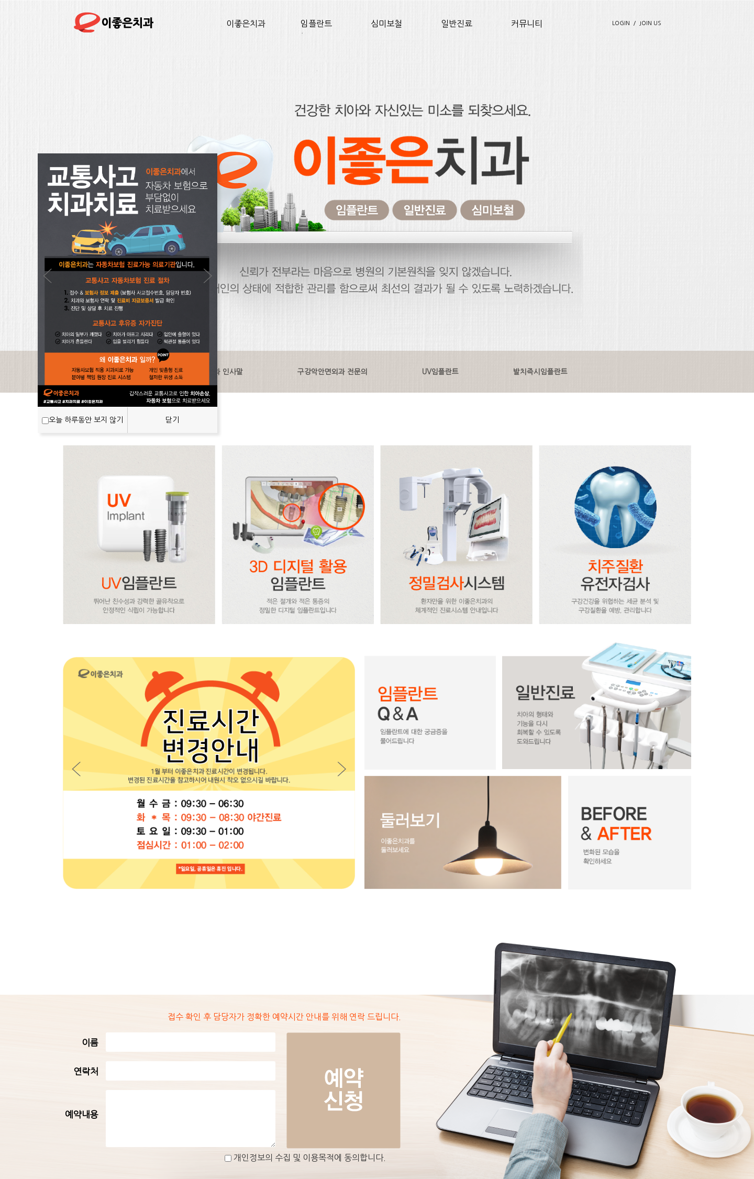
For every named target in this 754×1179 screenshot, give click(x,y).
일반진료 (456, 23)
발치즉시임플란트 (540, 371)
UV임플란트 (440, 371)
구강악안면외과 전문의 (332, 371)
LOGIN (621, 23)
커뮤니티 (526, 23)
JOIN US (650, 23)
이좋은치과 (245, 23)
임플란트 (316, 23)
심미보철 (386, 23)
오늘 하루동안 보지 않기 (86, 420)
